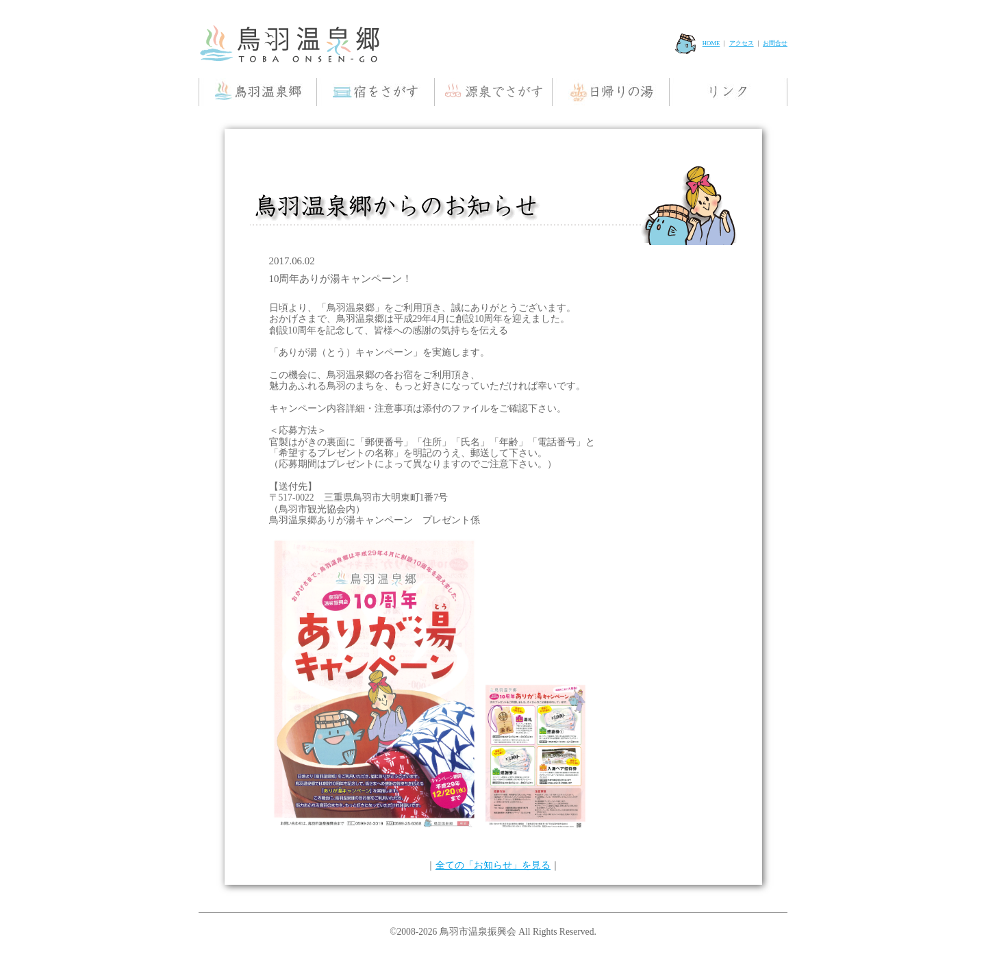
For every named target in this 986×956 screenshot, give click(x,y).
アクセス (741, 43)
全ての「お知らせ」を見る (493, 865)
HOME (697, 43)
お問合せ (775, 43)
